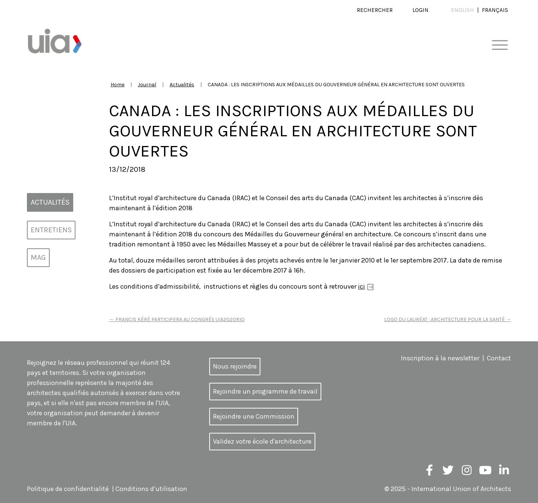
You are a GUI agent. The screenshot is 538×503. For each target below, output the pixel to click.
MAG (38, 257)
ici (361, 286)
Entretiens (51, 230)
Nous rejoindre (235, 366)
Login (420, 10)
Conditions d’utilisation (151, 489)
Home (117, 84)
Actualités (182, 84)
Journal (147, 84)
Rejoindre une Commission (253, 416)
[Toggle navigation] (499, 45)
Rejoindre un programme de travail (265, 391)
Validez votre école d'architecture (262, 441)
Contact (499, 358)
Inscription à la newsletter (440, 358)
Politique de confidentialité (68, 489)
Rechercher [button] (375, 10)
